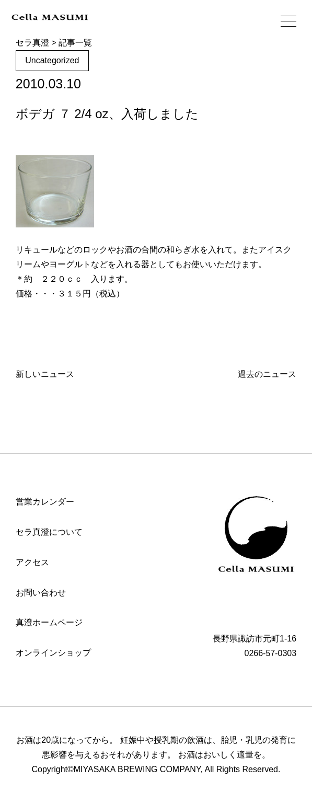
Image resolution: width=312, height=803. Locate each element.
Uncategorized (52, 60)
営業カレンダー (45, 501)
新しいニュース (45, 374)
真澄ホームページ (49, 622)
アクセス (32, 562)
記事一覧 (75, 42)
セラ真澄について (49, 531)
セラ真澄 (32, 42)
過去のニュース (267, 374)
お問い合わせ (41, 592)
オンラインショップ (53, 652)
